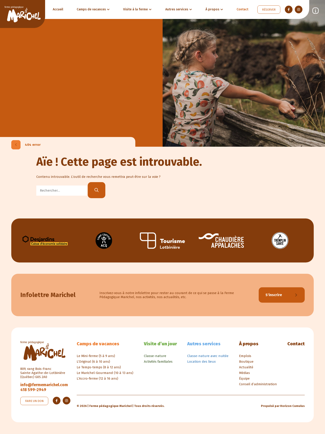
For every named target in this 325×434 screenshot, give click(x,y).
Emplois (245, 356)
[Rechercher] (96, 190)
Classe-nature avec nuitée (207, 356)
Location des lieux (201, 362)
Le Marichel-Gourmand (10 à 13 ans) (105, 373)
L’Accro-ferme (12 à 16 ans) (97, 379)
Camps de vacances (98, 344)
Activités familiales (158, 362)
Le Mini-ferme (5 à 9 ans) (96, 356)
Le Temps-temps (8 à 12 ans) (99, 368)
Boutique (246, 362)
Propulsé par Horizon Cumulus (283, 406)
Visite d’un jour (160, 344)
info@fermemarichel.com (44, 385)
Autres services (204, 344)
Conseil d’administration (258, 385)
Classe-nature (155, 356)
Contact (296, 344)
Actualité (246, 368)
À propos (248, 344)
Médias (244, 373)
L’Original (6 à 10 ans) (93, 362)
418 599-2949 (33, 390)
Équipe (244, 379)
